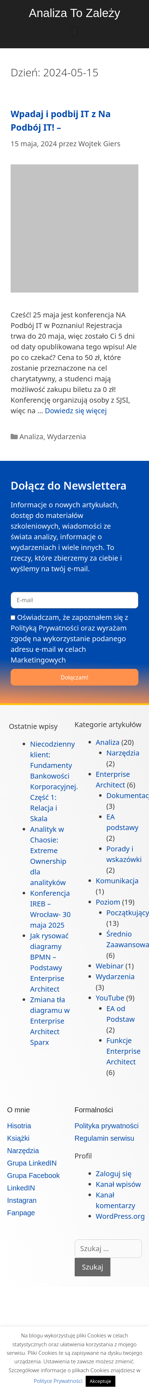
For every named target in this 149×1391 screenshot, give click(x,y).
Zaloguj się (114, 1173)
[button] (74, 32)
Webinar (110, 966)
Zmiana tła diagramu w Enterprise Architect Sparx (50, 1021)
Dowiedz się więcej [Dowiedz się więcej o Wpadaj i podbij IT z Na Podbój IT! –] (76, 410)
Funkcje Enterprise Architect (124, 1051)
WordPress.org (120, 1216)
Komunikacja (117, 880)
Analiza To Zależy (74, 13)
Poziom (108, 902)
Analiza (31, 436)
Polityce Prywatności (59, 1380)
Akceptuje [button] (100, 1381)
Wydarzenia (66, 436)
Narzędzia (123, 753)
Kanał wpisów (118, 1184)
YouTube (110, 998)
